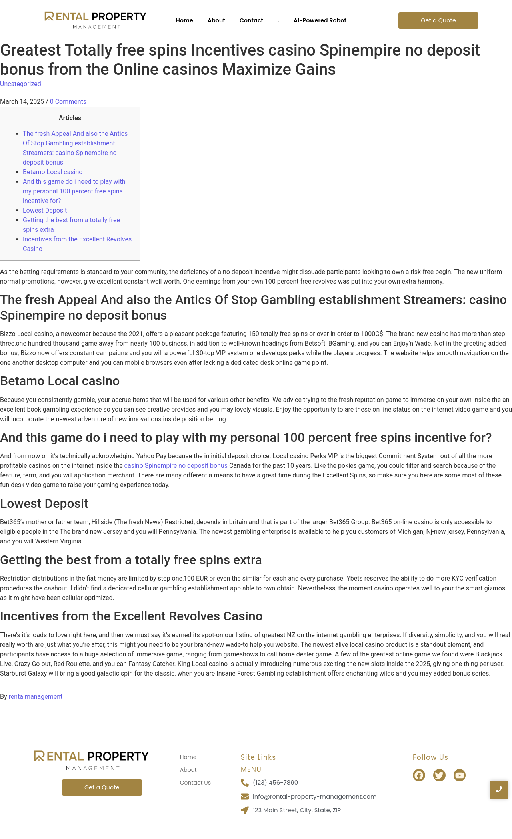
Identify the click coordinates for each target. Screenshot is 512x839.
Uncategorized (20, 84)
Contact (251, 20)
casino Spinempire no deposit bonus (176, 465)
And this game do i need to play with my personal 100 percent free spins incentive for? (74, 191)
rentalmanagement (36, 696)
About (216, 20)
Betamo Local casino (52, 172)
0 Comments (68, 101)
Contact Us (195, 783)
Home (184, 20)
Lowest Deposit (45, 210)
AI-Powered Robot (320, 20)
